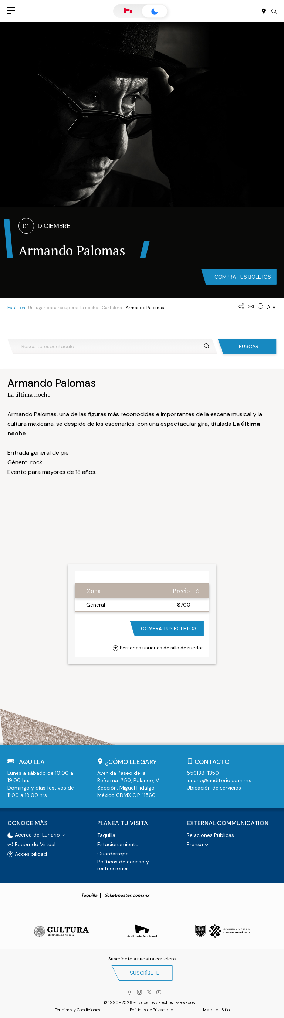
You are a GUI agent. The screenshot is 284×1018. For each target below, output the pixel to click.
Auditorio (128, 11)
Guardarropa (113, 853)
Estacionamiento (118, 844)
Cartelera (112, 308)
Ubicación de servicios (214, 787)
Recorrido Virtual (31, 844)
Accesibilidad (27, 854)
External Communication (227, 823)
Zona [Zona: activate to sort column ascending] (94, 591)
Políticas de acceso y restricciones (123, 865)
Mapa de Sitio (216, 1009)
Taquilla (106, 835)
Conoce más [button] (27, 823)
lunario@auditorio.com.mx (219, 780)
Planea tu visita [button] (122, 823)
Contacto (212, 762)
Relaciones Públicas (210, 835)
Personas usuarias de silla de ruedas (158, 648)
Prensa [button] (195, 844)
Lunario (154, 11)
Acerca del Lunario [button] (33, 834)
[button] (11, 11)
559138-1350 (203, 773)
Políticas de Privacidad (151, 1009)
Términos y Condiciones (77, 1009)
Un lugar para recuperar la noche (63, 308)
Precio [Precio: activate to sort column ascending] (181, 591)
